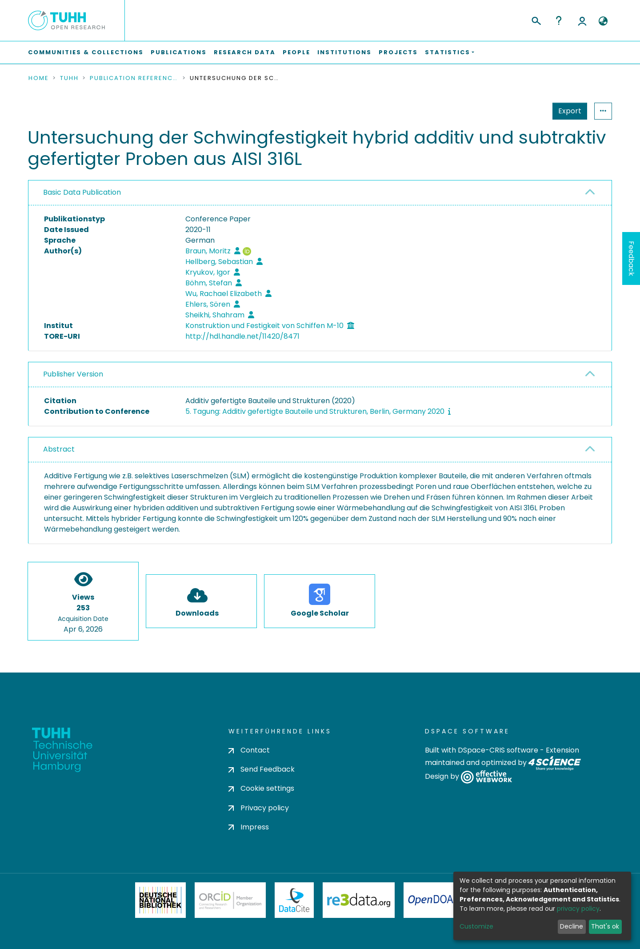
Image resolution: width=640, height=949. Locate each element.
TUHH (69, 78)
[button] (602, 21)
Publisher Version (73, 374)
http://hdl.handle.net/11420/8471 (242, 336)
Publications (179, 52)
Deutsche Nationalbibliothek (160, 900)
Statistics (567, 111)
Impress (248, 827)
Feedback (631, 258)
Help (558, 20)
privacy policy (578, 908)
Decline (571, 926)
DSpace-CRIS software (498, 750)
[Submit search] (535, 19)
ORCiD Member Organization (230, 900)
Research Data (245, 52)
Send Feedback (261, 769)
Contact (249, 750)
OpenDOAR (434, 900)
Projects (398, 52)
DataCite (294, 900)
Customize (476, 926)
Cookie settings (261, 788)
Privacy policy (258, 808)
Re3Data (358, 900)
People (296, 52)
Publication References (134, 78)
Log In (582, 20)
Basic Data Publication (82, 192)
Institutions (344, 52)
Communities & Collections (86, 52)
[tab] (320, 192)
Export (526, 111)
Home (38, 78)
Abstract (59, 449)
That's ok (605, 926)
